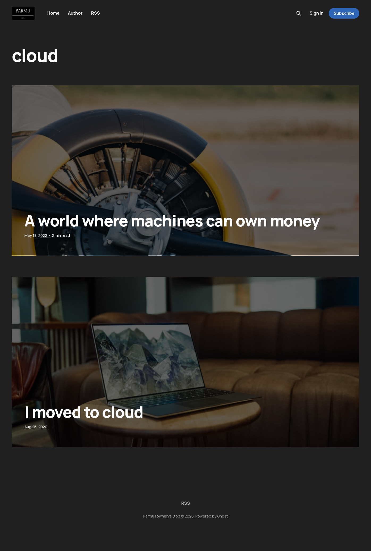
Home (53, 13)
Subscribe (344, 13)
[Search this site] (299, 13)
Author (75, 13)
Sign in (316, 13)
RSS (95, 13)
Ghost (222, 516)
